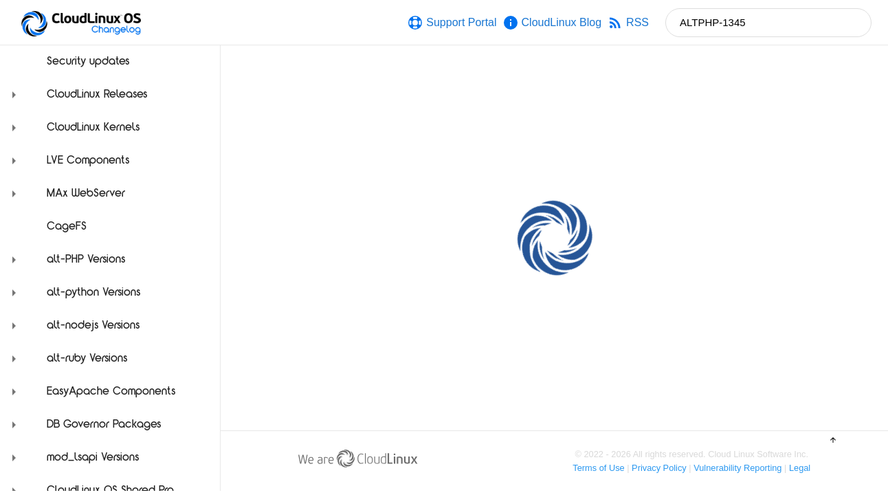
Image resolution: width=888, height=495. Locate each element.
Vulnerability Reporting (737, 468)
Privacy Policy (659, 468)
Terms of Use (598, 468)
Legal (799, 468)
